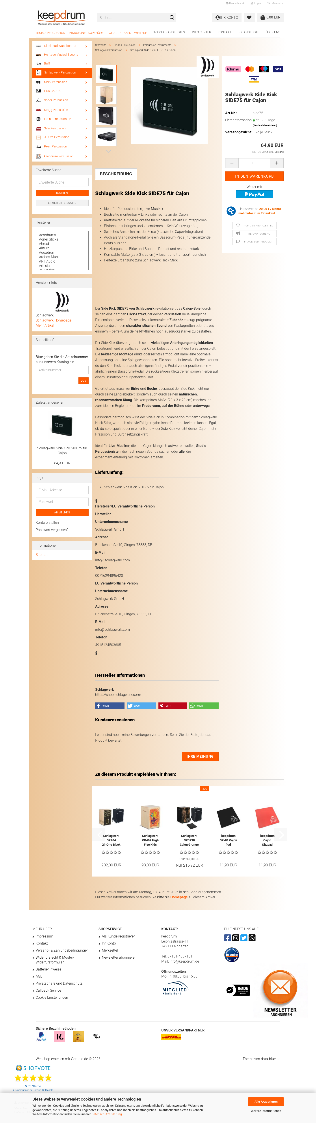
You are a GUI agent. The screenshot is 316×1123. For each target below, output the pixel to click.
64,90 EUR (62, 463)
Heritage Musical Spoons (57, 54)
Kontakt (224, 32)
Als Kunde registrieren (119, 936)
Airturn (62, 248)
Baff (43, 63)
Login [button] (256, 3)
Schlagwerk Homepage (53, 320)
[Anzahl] (254, 163)
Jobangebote (248, 32)
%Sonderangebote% (169, 32)
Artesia (62, 266)
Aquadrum (62, 252)
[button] (235, 3)
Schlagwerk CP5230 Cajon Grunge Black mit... (189, 840)
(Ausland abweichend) (265, 125)
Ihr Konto (109, 943)
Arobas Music (62, 257)
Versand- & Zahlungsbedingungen (62, 950)
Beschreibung (116, 173)
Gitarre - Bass (120, 33)
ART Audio (62, 261)
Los (83, 380)
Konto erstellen (47, 522)
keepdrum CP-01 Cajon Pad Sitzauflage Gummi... (228, 840)
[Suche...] (172, 17)
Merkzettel (276, 3)
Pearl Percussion (51, 146)
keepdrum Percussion (55, 156)
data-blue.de (270, 1059)
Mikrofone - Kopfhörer (87, 33)
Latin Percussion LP (53, 119)
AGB (39, 976)
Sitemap (42, 555)
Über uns (273, 32)
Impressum (44, 936)
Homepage (179, 897)
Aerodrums (62, 235)
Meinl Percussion (51, 82)
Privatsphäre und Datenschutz (59, 983)
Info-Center (201, 32)
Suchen (62, 193)
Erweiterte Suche (62, 202)
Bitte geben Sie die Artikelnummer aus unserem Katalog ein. (62, 359)
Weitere (140, 33)
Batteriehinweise (48, 969)
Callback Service (48, 990)
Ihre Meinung (200, 756)
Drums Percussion (50, 33)
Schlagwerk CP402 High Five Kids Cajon (150, 840)
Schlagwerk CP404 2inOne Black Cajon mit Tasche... (111, 840)
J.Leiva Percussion (52, 137)
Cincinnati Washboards (56, 46)
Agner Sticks (62, 239)
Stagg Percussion (52, 110)
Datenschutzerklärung (106, 1114)
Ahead (62, 244)
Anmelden (62, 512)
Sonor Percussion (52, 100)
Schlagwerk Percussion (56, 72)
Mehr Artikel (45, 325)
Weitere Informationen (266, 1111)
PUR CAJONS (49, 91)
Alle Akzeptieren (266, 1101)
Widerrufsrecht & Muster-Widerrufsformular (55, 959)
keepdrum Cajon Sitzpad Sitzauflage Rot (267, 840)
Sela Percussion (51, 128)
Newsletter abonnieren (119, 957)
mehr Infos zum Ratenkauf (256, 213)
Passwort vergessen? (52, 530)
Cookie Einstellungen (52, 997)
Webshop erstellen (50, 1059)
